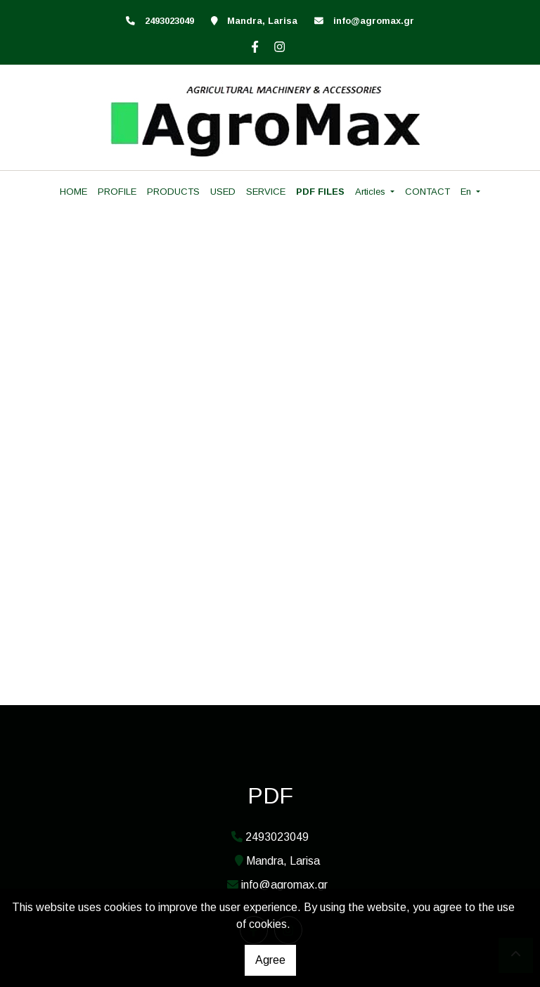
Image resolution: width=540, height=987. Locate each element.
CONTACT (427, 191)
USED (223, 191)
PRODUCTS (173, 191)
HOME (73, 191)
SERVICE (265, 191)
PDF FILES (320, 191)
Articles (371, 191)
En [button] (467, 191)
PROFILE (117, 191)
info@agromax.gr (373, 20)
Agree (270, 960)
